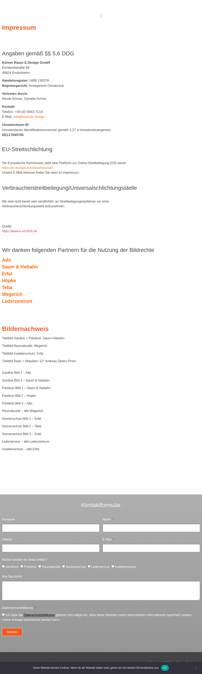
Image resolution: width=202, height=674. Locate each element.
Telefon (7, 539)
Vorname (8, 519)
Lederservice (100, 566)
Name (107, 519)
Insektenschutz (125, 566)
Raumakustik (51, 566)
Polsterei (30, 566)
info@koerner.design (29, 117)
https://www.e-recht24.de (19, 231)
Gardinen (11, 566)
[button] (101, 16)
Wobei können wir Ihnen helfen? (24, 559)
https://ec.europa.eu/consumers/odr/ (27, 167)
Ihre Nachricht (12, 576)
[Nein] (195, 667)
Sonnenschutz (76, 566)
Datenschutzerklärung (18, 607)
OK (165, 667)
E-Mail (108, 539)
